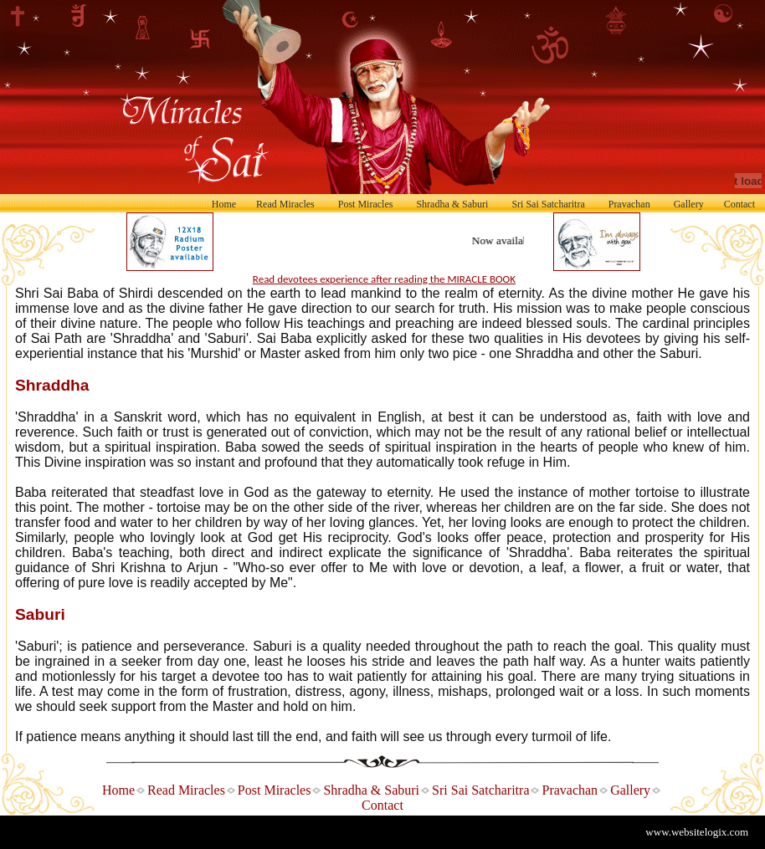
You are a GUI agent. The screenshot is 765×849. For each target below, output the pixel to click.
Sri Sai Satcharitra (547, 204)
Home (224, 204)
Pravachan (629, 204)
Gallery (689, 204)
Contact (739, 204)
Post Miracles (365, 204)
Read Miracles (285, 204)
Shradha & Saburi (452, 204)
